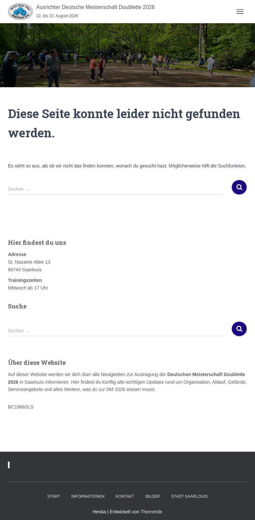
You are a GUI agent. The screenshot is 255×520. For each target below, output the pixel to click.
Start (53, 496)
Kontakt (125, 496)
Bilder (152, 496)
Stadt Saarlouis (189, 496)
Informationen (88, 496)
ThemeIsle (151, 511)
